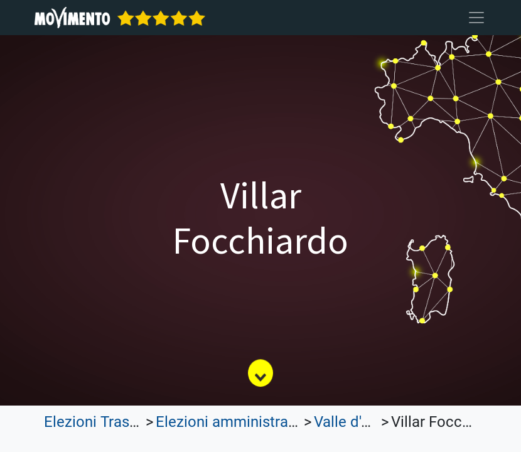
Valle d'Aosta (357, 422)
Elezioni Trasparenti (110, 422)
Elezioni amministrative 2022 (252, 422)
